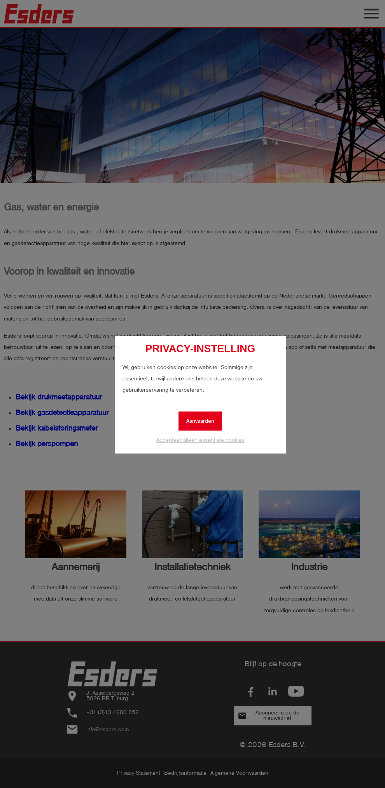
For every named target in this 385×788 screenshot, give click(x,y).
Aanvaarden (200, 421)
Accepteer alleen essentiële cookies (200, 440)
